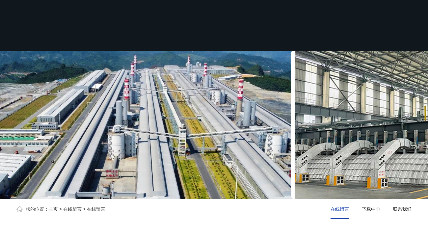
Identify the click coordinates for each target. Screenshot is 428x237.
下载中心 (371, 209)
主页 (53, 209)
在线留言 (72, 209)
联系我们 (402, 209)
